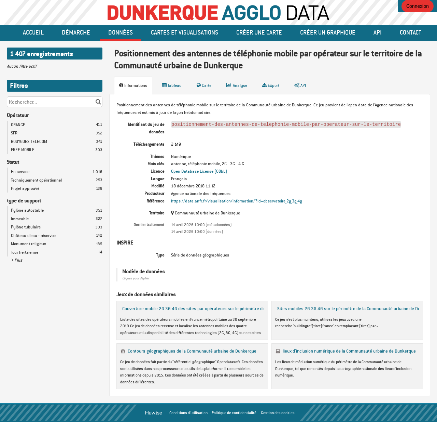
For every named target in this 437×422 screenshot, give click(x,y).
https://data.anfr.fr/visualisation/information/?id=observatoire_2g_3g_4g (236, 201)
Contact (410, 32)
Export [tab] (270, 85)
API (377, 32)
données (120, 32)
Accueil (33, 32)
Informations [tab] (133, 85)
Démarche (76, 32)
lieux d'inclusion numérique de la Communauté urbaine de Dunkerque (349, 351)
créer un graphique (327, 32)
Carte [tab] (204, 85)
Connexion (417, 6)
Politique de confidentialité (234, 413)
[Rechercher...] (54, 101)
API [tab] (300, 85)
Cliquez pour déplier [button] (135, 278)
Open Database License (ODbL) (199, 171)
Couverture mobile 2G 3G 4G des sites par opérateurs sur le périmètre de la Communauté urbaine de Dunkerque (231, 308)
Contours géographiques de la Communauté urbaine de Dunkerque (192, 351)
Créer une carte (259, 32)
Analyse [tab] (236, 85)
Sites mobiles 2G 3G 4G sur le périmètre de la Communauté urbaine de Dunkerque (356, 308)
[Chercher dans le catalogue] (98, 101)
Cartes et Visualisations (184, 32)
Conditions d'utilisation (188, 413)
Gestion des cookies (278, 413)
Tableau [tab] (172, 85)
